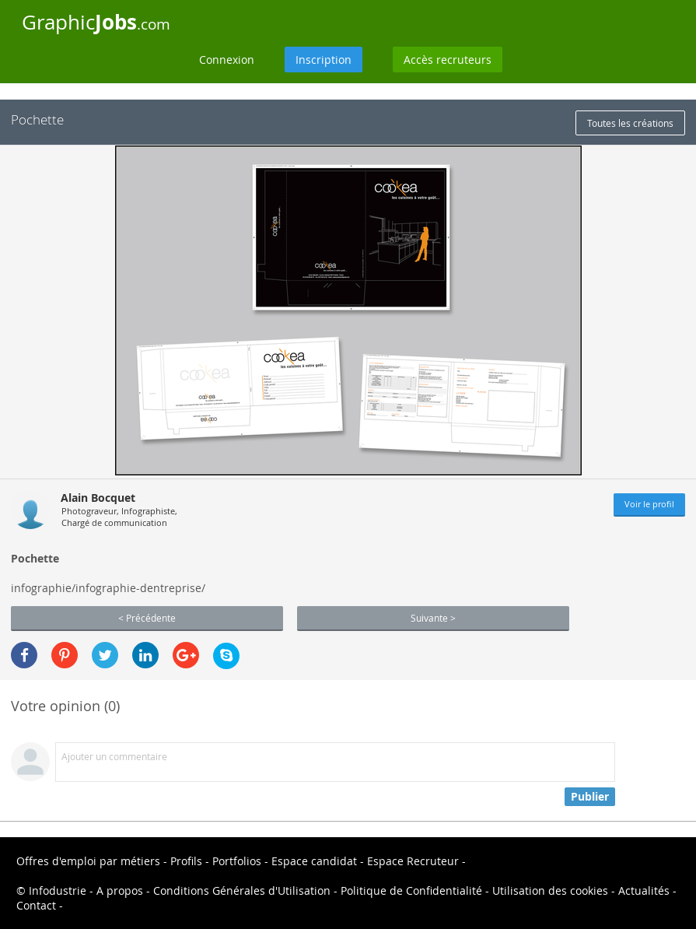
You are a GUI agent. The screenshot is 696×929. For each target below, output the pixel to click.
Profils (186, 861)
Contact (36, 905)
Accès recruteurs (447, 59)
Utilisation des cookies (550, 890)
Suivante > (433, 618)
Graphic (96, 22)
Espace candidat (314, 861)
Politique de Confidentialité (411, 890)
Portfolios (236, 861)
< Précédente (147, 618)
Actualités (644, 890)
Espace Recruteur (413, 861)
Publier (590, 796)
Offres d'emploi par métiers (88, 861)
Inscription (323, 59)
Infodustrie (57, 890)
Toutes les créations (630, 123)
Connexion (226, 59)
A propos (119, 890)
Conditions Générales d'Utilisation (242, 890)
